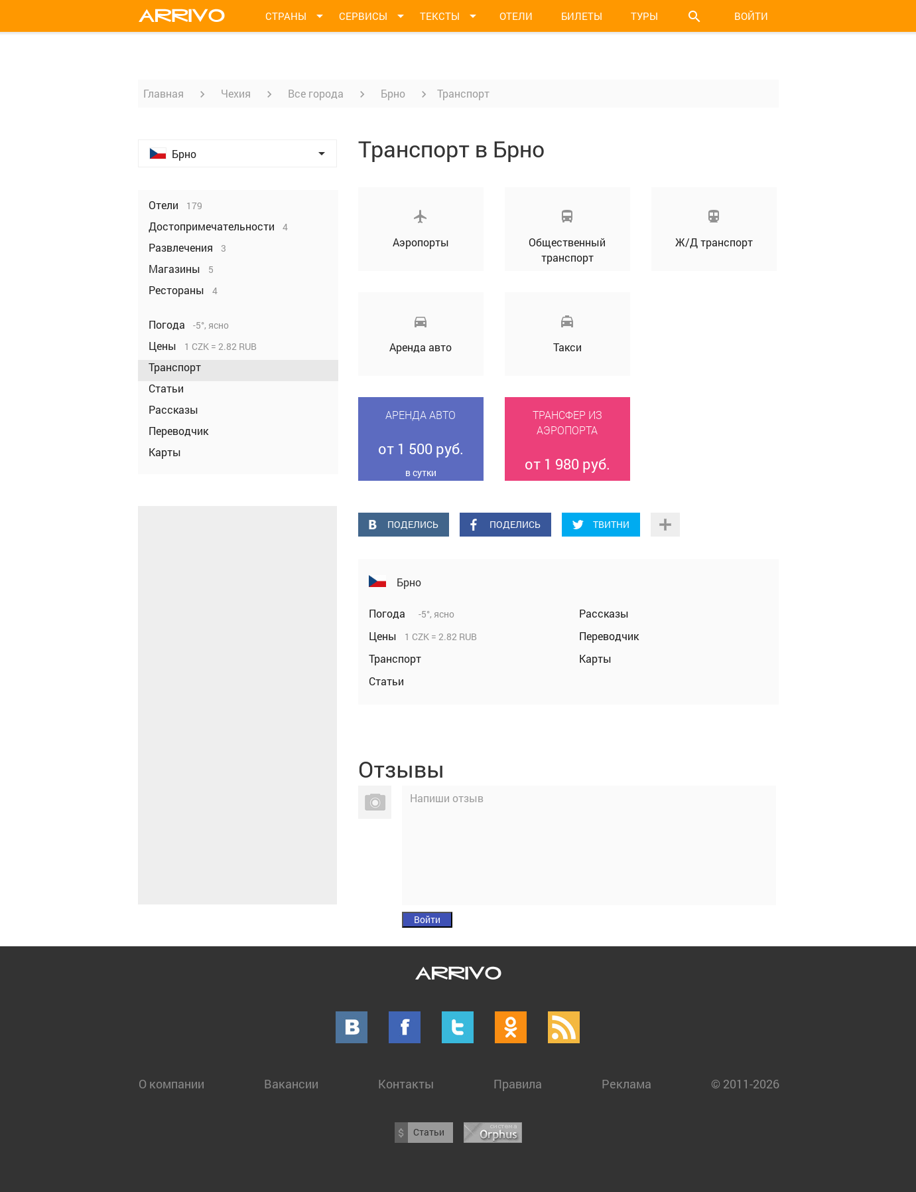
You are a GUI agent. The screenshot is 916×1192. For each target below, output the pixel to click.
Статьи (386, 681)
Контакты (406, 1084)
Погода (388, 613)
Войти (751, 16)
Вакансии (291, 1084)
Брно (393, 93)
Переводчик (609, 636)
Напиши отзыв (447, 798)
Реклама (626, 1084)
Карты (595, 658)
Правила (517, 1084)
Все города (316, 93)
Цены (384, 636)
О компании (171, 1084)
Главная (163, 93)
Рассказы (604, 613)
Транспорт (395, 658)
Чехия (236, 93)
